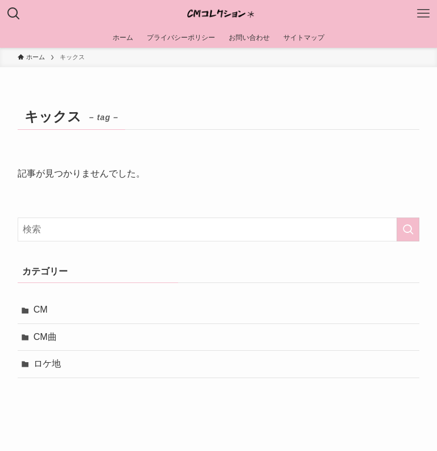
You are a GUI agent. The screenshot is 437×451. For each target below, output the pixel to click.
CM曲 (45, 337)
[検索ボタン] (13, 13)
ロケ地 (47, 363)
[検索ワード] (219, 229)
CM (41, 309)
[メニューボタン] (423, 13)
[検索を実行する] (408, 229)
